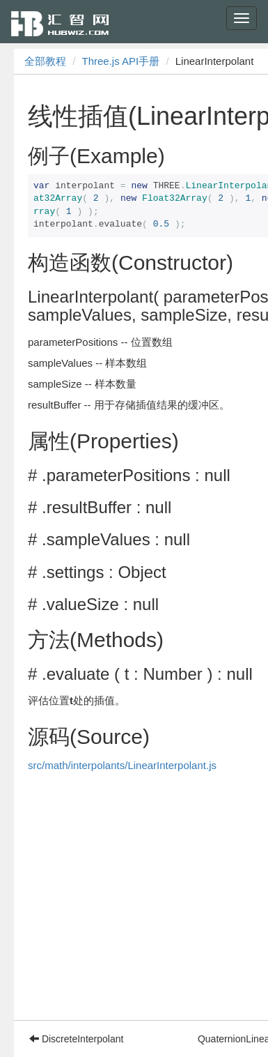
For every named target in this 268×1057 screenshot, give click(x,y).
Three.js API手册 (121, 61)
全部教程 (45, 61)
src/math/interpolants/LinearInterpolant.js (122, 765)
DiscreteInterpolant (76, 1038)
